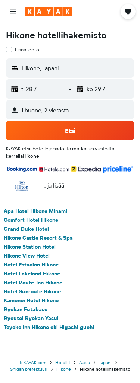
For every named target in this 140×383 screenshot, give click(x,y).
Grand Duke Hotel (26, 229)
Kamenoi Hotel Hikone (31, 300)
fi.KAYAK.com (33, 362)
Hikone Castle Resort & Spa (38, 237)
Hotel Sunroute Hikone (32, 291)
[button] (12, 11)
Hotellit (62, 362)
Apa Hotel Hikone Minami (35, 211)
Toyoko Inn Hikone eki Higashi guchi (49, 327)
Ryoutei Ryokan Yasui (31, 318)
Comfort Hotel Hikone (31, 220)
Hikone (63, 369)
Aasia (84, 362)
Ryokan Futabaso (25, 309)
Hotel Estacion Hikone (31, 264)
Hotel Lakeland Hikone (32, 273)
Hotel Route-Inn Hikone (33, 282)
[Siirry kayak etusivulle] (48, 11)
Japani (105, 362)
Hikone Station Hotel (30, 246)
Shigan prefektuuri (28, 369)
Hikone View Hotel (27, 255)
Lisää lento (27, 49)
